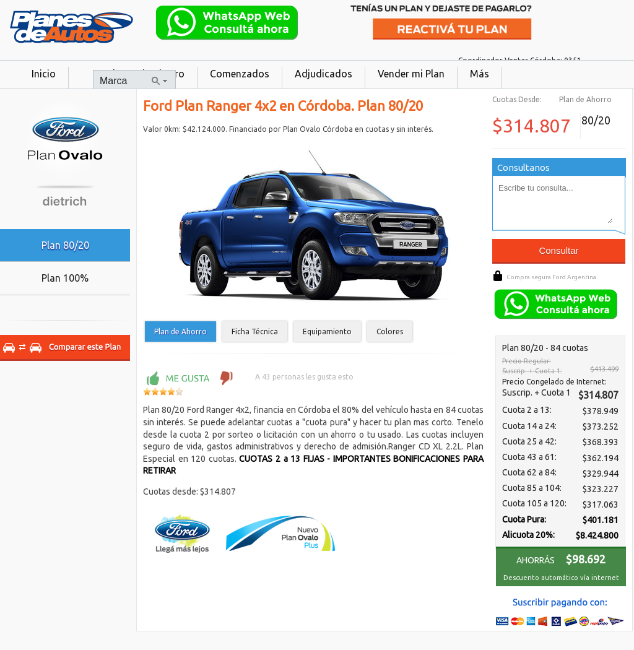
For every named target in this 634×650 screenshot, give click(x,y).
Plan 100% (65, 278)
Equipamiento (327, 331)
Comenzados (239, 73)
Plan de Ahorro (180, 331)
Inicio (44, 73)
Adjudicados (323, 73)
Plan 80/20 (65, 245)
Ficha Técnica (255, 331)
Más (479, 73)
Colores (389, 331)
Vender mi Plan (411, 73)
